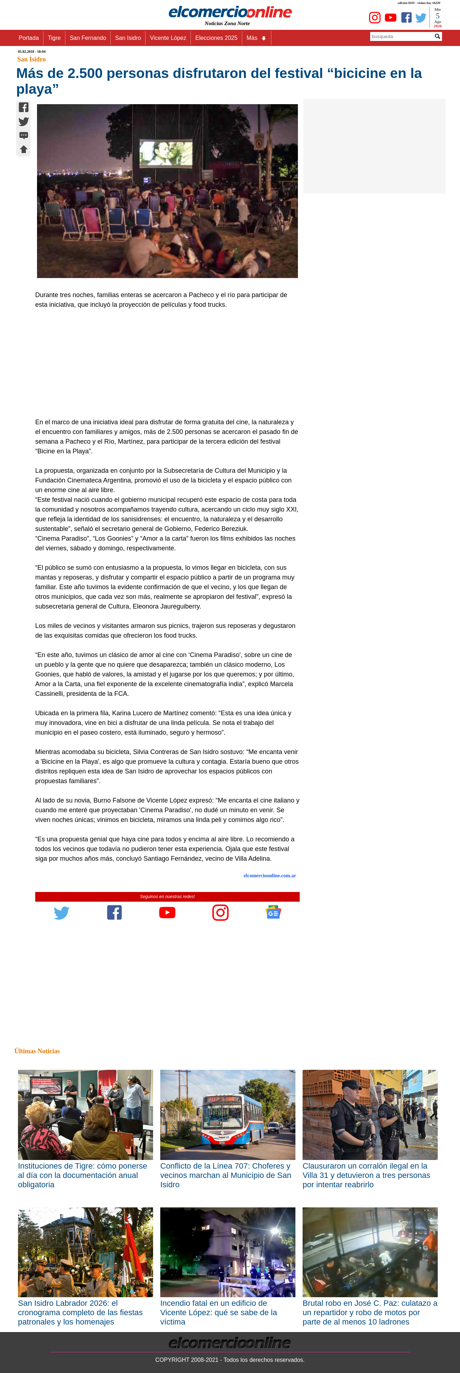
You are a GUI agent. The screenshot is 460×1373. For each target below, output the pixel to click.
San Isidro (128, 38)
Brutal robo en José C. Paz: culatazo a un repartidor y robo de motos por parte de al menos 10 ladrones (370, 1312)
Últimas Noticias (37, 1051)
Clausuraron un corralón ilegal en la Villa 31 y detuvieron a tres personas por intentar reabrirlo (366, 1175)
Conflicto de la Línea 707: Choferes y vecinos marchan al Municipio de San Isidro (225, 1175)
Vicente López (168, 38)
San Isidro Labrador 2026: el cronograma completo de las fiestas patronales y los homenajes (80, 1312)
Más (257, 38)
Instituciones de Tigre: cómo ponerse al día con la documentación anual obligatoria (82, 1175)
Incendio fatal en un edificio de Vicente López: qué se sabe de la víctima (218, 1312)
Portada (29, 38)
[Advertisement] (163, 363)
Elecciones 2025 (216, 38)
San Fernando (88, 38)
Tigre (54, 38)
